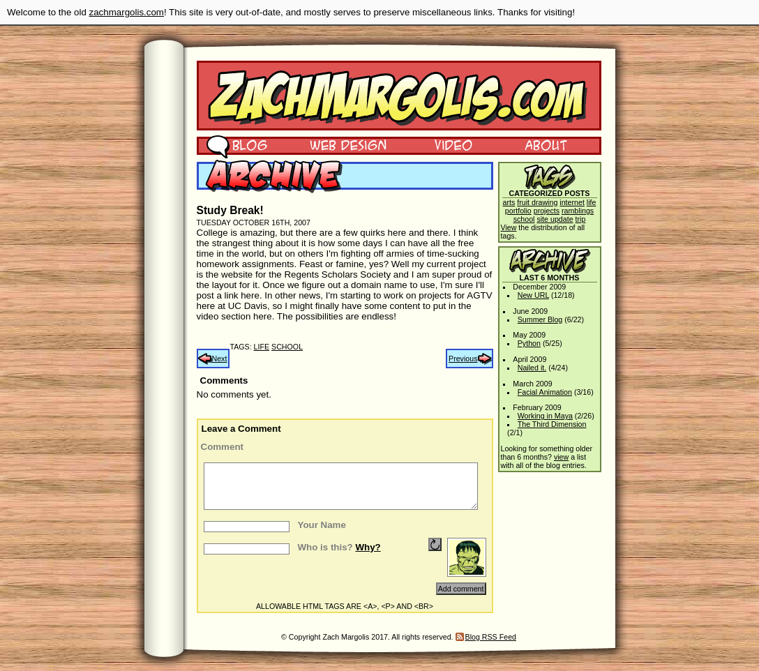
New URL (533, 295)
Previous (463, 358)
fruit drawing (537, 202)
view (561, 457)
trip (581, 219)
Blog (237, 144)
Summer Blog (540, 319)
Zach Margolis (399, 95)
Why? (367, 547)
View (509, 227)
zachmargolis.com (126, 12)
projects (546, 210)
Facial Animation (545, 392)
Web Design (338, 144)
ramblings (578, 210)
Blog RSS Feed (490, 637)
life (262, 346)
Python (529, 343)
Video (444, 144)
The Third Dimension (552, 424)
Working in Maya (545, 416)
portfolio (518, 210)
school (287, 346)
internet (572, 202)
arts (509, 202)
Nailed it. (532, 367)
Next (219, 358)
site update (554, 219)
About (545, 144)
